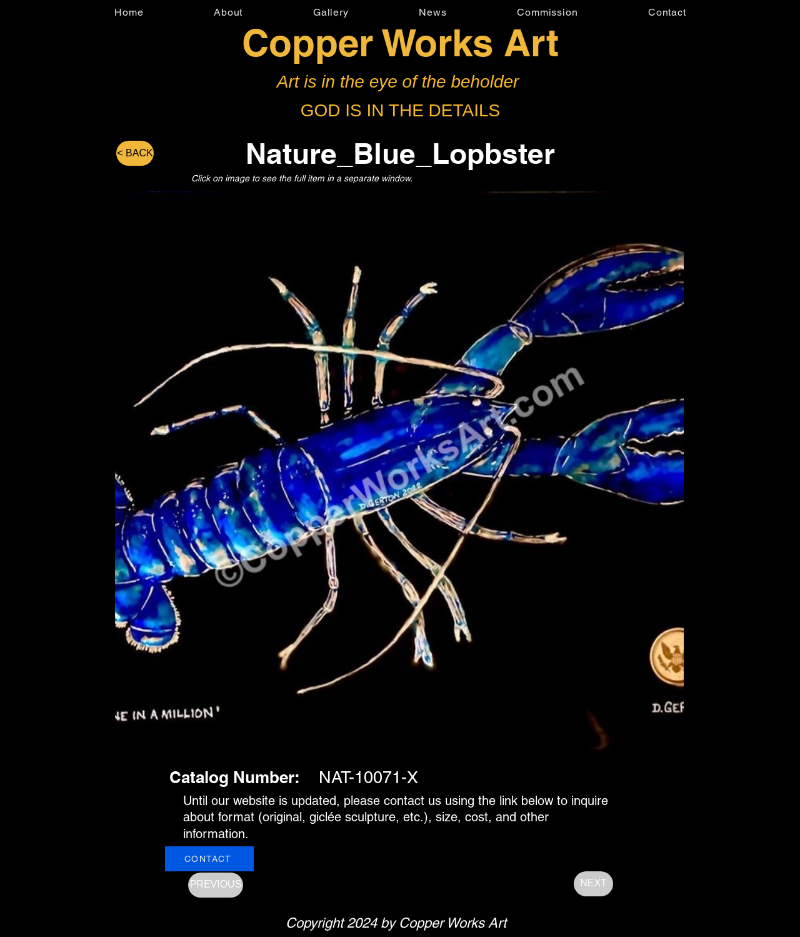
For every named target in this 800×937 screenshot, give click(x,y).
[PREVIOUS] (215, 885)
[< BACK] (135, 153)
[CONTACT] (209, 858)
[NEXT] (593, 883)
